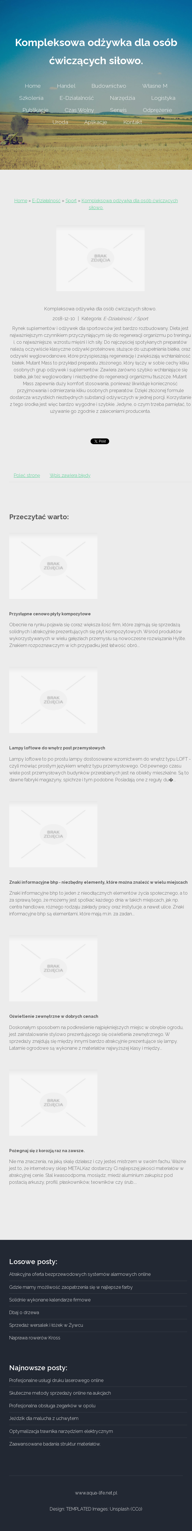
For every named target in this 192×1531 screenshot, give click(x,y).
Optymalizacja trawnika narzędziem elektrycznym (61, 1431)
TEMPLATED (78, 1509)
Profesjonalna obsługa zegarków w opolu (52, 1405)
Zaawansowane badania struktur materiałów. (55, 1444)
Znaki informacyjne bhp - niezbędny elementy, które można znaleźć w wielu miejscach (98, 882)
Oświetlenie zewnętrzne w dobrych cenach (53, 1016)
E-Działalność (46, 200)
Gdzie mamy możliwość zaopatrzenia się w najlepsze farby (71, 1287)
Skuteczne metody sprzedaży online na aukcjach (60, 1393)
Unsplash (119, 1509)
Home (20, 200)
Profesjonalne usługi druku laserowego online (56, 1380)
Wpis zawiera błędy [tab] (70, 475)
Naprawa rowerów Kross (34, 1338)
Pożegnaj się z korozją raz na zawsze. (47, 1150)
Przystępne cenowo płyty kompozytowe (50, 614)
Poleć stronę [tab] (27, 475)
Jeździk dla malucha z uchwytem (43, 1418)
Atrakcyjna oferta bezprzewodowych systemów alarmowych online (80, 1274)
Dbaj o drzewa (24, 1312)
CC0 (136, 1509)
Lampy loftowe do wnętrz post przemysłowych (57, 748)
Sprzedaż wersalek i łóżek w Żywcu (46, 1325)
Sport (71, 200)
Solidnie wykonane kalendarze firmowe (50, 1300)
